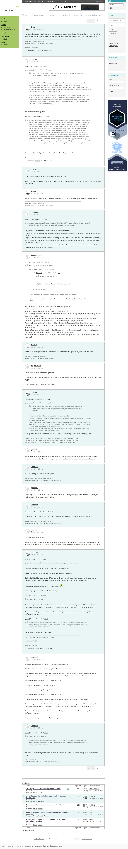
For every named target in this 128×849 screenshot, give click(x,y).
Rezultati (41, 801)
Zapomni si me (114, 29)
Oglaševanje (39, 846)
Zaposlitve (5, 36)
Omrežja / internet (44, 816)
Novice (3, 19)
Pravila (3, 846)
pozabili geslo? (113, 46)
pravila (6, 44)
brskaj (5, 39)
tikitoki (91, 819)
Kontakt (46, 846)
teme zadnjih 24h (9, 29)
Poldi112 (34, 467)
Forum (3, 25)
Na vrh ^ (123, 846)
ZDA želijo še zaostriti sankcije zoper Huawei (43, 789)
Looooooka (36, 212)
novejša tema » (87, 839)
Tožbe (40, 792)
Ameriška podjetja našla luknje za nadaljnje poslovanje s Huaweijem (48, 797)
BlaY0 (91, 812)
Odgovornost (29, 846)
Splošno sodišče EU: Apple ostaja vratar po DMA (44, 1)
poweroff (27, 262)
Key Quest (28, 116)
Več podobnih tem (28, 830)
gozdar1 (34, 450)
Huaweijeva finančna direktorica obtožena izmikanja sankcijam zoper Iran (46, 820)
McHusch (29, 790)
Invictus (34, 552)
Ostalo (3, 42)
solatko (31, 70)
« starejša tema (39, 839)
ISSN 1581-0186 (56, 846)
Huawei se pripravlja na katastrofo (39, 805)
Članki (3, 33)
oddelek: (60, 839)
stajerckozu (36, 366)
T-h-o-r (34, 27)
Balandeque (29, 814)
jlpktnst (34, 59)
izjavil (44, 66)
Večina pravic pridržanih (15, 846)
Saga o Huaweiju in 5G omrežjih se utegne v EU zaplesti (47, 812)
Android (40, 809)
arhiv (5, 21)
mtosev (27, 219)
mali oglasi (7, 27)
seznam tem (113, 63)
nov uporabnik (113, 43)
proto (26, 66)
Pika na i (31, 266)
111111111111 (94, 789)
